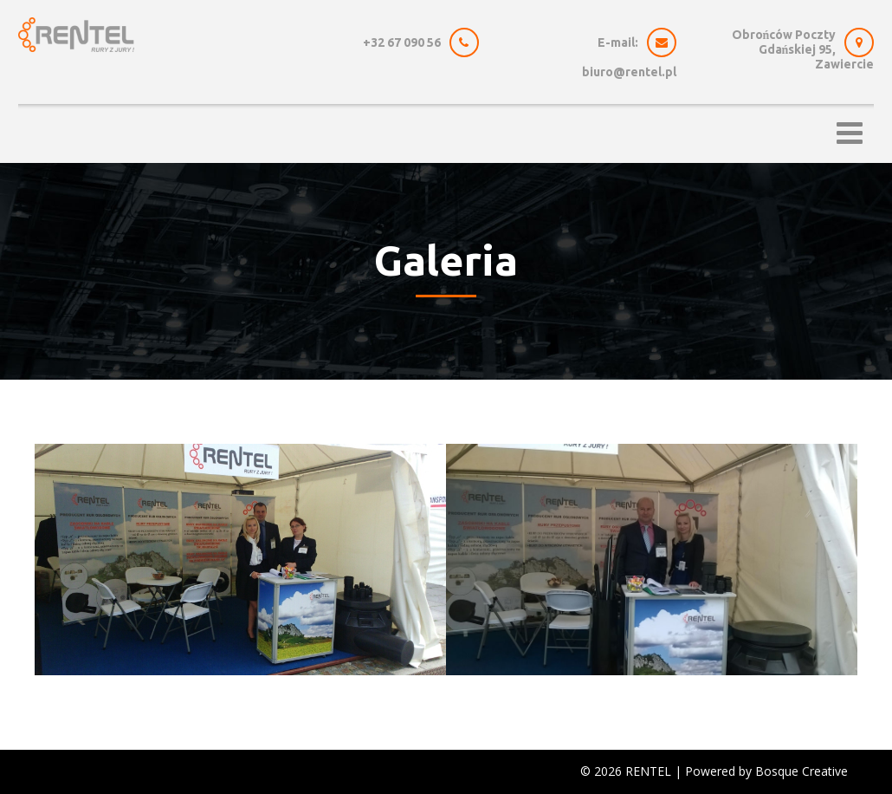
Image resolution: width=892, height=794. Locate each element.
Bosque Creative (801, 771)
